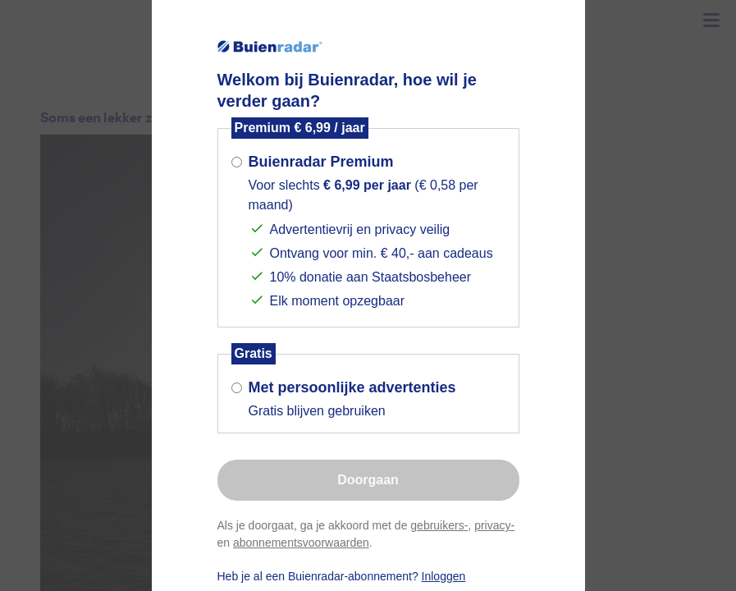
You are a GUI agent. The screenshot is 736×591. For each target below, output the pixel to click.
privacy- (494, 525)
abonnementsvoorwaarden (301, 542)
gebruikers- (439, 525)
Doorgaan (368, 480)
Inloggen (444, 576)
